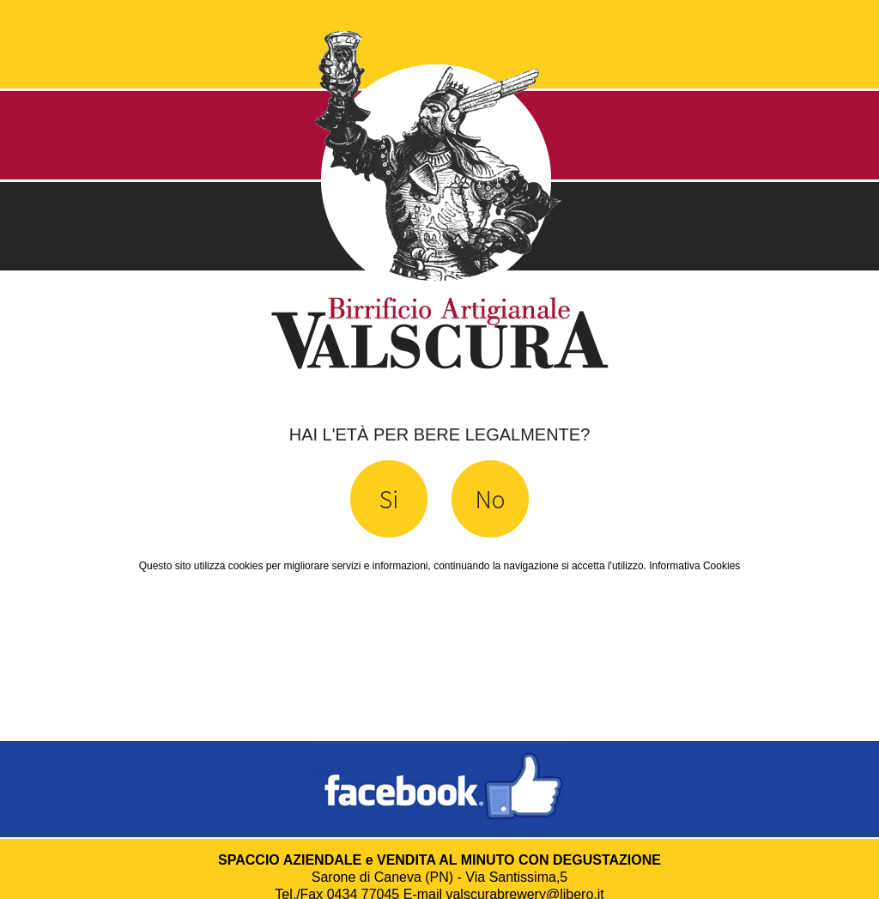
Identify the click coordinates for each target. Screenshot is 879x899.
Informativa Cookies (694, 566)
